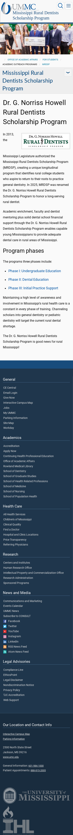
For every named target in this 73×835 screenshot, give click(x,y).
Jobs (6, 408)
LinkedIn (10, 641)
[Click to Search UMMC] (60, 5)
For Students (50, 59)
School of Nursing (14, 491)
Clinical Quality (12, 524)
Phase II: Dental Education (28, 280)
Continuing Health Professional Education (28, 456)
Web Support (11, 700)
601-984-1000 (36, 765)
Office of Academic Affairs (23, 59)
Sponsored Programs (16, 583)
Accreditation (11, 446)
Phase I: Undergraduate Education (34, 271)
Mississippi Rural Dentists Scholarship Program (36, 15)
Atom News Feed (16, 651)
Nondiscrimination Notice (18, 685)
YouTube (11, 631)
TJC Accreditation (14, 695)
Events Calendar (13, 606)
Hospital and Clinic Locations (20, 534)
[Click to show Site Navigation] (68, 5)
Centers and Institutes (16, 562)
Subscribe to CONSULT (17, 616)
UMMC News (11, 611)
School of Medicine (14, 486)
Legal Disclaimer (13, 680)
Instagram (12, 636)
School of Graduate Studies (19, 476)
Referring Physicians (15, 544)
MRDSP (46, 64)
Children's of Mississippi (17, 519)
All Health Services (14, 514)
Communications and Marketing (22, 601)
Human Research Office (17, 567)
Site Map (8, 423)
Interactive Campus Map (18, 402)
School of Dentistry (14, 471)
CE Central (9, 387)
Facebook (11, 621)
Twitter (10, 626)
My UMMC (9, 413)
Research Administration (18, 578)
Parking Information (15, 418)
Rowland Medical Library (18, 466)
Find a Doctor (11, 529)
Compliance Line (13, 670)
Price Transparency (14, 539)
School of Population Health (20, 496)
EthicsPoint (10, 675)
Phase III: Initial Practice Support (33, 288)
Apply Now (9, 451)
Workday (8, 428)
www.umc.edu (11, 757)
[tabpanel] (36, 35)
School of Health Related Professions (25, 481)
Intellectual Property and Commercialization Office (33, 573)
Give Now (9, 397)
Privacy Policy (11, 690)
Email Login (10, 393)
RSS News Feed (15, 646)
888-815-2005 (38, 770)
